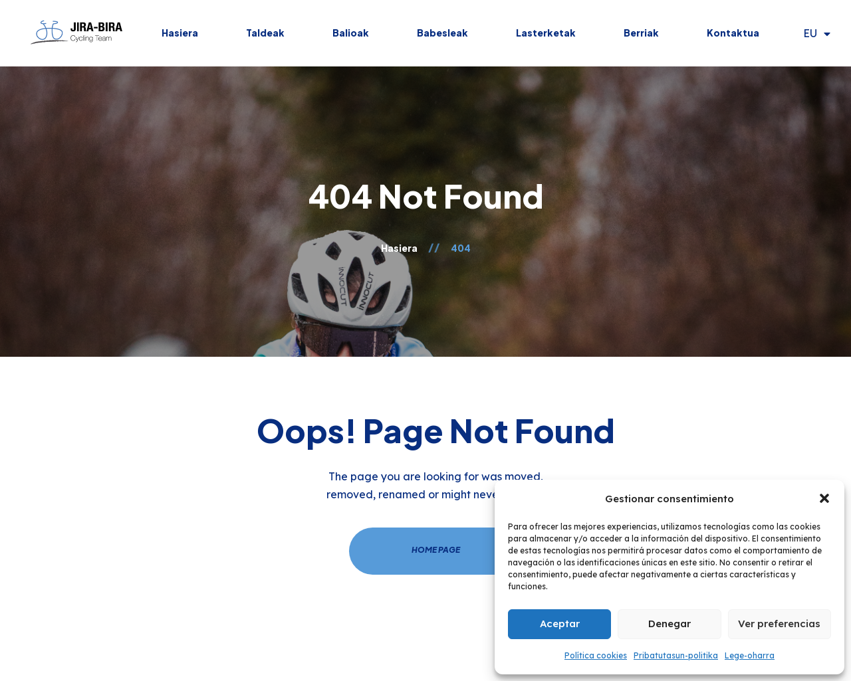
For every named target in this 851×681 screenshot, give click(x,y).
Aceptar (560, 623)
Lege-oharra (750, 655)
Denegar (669, 623)
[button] (824, 498)
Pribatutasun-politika (676, 655)
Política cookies (595, 655)
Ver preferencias (779, 623)
